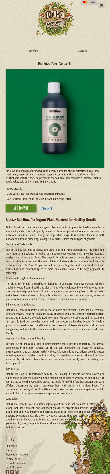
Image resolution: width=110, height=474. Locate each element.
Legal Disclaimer (14, 467)
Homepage (11, 446)
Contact (10, 450)
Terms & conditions (16, 463)
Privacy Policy (13, 459)
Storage (82, 50)
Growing (33, 50)
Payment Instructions (17, 454)
